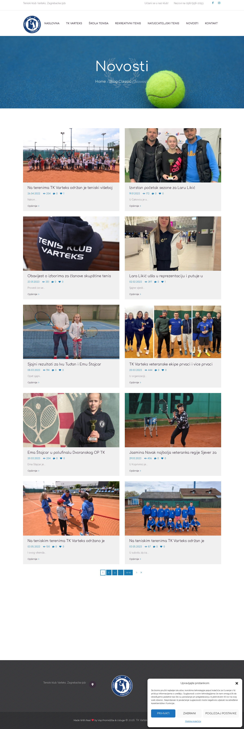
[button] (237, 683)
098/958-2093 (194, 3)
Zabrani (189, 713)
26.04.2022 (34, 193)
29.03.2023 (135, 458)
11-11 (128, 572)
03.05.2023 (34, 546)
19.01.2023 (135, 193)
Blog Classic (120, 81)
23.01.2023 (34, 281)
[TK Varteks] (122, 624)
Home (100, 81)
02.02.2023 (135, 281)
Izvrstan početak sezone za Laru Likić (164, 188)
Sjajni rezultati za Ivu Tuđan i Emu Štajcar (66, 364)
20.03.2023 (135, 370)
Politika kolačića (193, 721)
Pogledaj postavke (221, 713)
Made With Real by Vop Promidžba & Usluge (99, 720)
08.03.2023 (34, 370)
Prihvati (163, 713)
